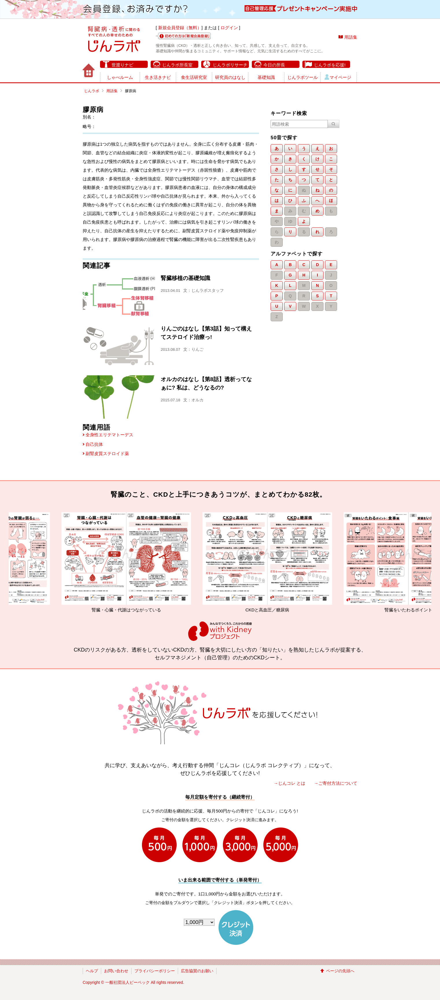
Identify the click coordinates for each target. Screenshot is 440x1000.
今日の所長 (274, 64)
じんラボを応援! (329, 64)
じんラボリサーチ (230, 64)
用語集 (350, 37)
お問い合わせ (116, 971)
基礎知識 (266, 77)
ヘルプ (92, 971)
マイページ (340, 77)
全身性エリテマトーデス (109, 434)
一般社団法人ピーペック (127, 982)
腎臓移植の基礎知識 (185, 278)
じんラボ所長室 (177, 64)
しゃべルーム (120, 77)
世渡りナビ (122, 64)
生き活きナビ (158, 77)
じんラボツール (302, 77)
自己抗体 (94, 444)
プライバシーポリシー (154, 971)
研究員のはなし (230, 77)
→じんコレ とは (289, 783)
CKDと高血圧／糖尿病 (296, 562)
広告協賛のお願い (197, 971)
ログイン (229, 27)
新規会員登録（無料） (179, 27)
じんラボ (91, 91)
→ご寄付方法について (335, 783)
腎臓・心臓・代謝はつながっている (155, 562)
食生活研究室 (194, 77)
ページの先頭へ (340, 971)
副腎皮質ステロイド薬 (107, 453)
